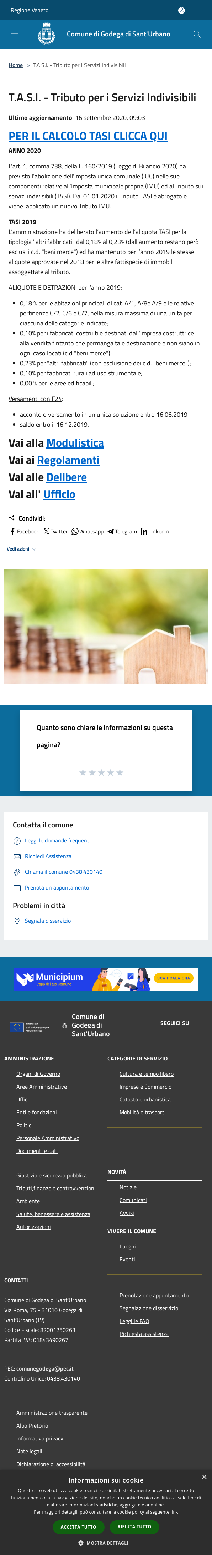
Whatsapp (87, 531)
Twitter (55, 531)
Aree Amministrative (41, 1086)
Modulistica (75, 442)
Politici (24, 1125)
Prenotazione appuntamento (154, 1295)
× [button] (204, 1477)
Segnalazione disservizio (149, 1308)
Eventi (127, 1259)
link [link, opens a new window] (174, 1512)
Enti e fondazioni (36, 1112)
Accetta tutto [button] (78, 1527)
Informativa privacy (39, 1438)
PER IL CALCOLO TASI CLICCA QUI (88, 135)
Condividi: (27, 518)
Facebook (24, 531)
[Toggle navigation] (14, 33)
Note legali (29, 1451)
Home (16, 65)
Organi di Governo (38, 1073)
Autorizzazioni (33, 1226)
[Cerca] (197, 34)
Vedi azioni (23, 549)
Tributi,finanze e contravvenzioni (56, 1188)
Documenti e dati (37, 1150)
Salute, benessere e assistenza (53, 1214)
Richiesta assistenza (144, 1333)
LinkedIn (154, 531)
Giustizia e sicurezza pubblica (51, 1175)
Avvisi (127, 1213)
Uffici (22, 1099)
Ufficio (59, 493)
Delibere (66, 476)
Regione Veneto (29, 10)
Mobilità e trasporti (143, 1112)
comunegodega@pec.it (45, 1368)
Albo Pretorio (32, 1425)
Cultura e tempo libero (147, 1073)
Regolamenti (68, 459)
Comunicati (133, 1200)
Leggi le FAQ (134, 1321)
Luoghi (128, 1246)
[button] (106, 1542)
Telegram (121, 531)
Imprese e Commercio (145, 1086)
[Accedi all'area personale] (181, 10)
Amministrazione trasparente (52, 1412)
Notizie (128, 1187)
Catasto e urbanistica (145, 1099)
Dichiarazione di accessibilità (50, 1464)
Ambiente (28, 1201)
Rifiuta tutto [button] (135, 1527)
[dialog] (106, 1512)
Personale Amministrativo (47, 1138)
